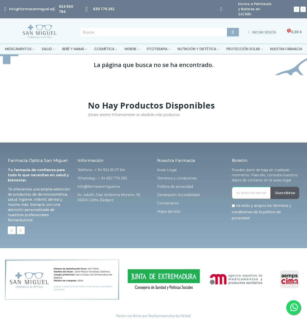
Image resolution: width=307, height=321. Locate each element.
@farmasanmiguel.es (35, 9)
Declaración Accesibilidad (178, 195)
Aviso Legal (167, 170)
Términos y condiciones (177, 178)
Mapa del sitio (168, 211)
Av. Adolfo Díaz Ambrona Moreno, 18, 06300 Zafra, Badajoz (109, 197)
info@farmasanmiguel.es (98, 186)
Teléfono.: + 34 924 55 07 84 (101, 170)
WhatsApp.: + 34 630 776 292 (102, 178)
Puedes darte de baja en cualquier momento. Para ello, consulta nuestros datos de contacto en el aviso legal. (264, 175)
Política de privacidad (175, 186)
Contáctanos (168, 203)
